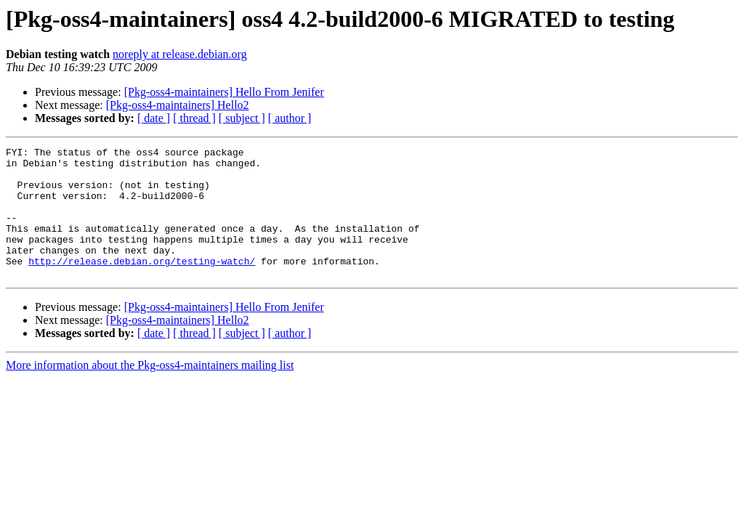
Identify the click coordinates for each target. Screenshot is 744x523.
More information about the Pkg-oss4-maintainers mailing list (150, 391)
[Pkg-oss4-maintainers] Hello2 (177, 105)
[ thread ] (194, 118)
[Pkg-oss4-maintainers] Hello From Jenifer (224, 92)
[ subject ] (242, 118)
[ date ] (153, 118)
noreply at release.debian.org (180, 54)
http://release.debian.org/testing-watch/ (141, 284)
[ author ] (290, 118)
